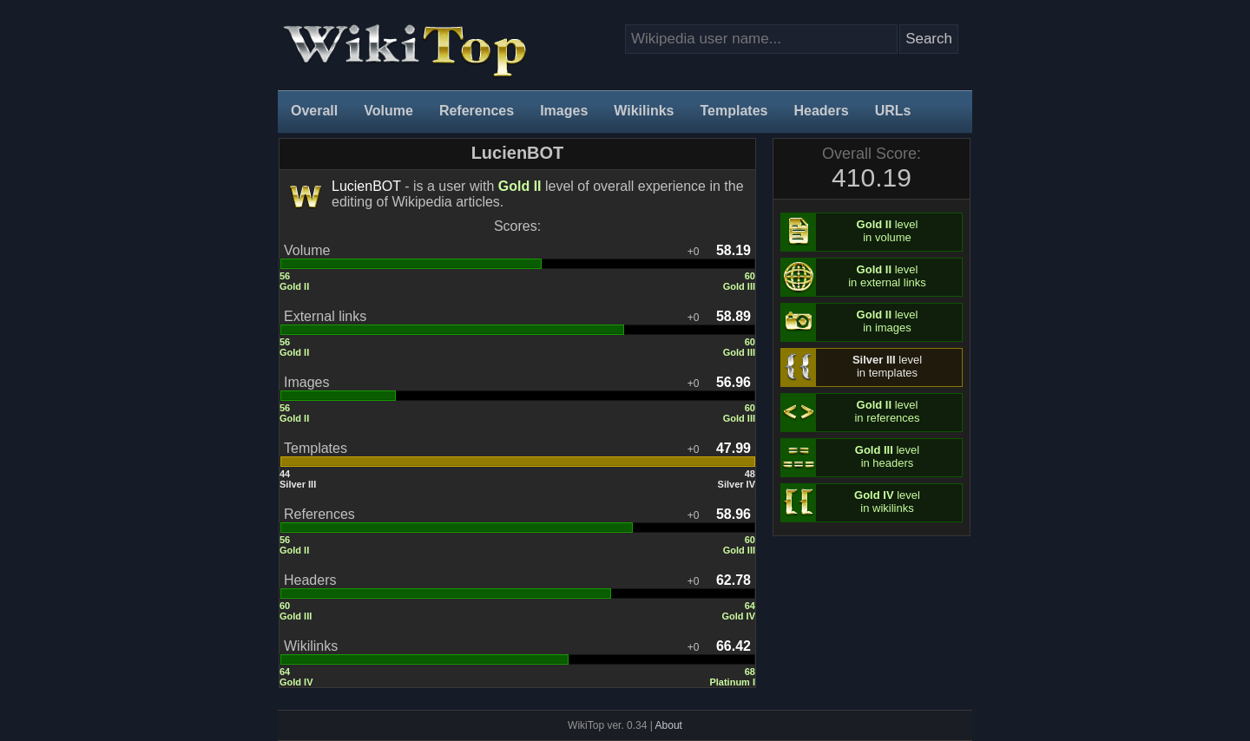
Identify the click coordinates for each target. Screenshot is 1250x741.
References (476, 110)
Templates (734, 110)
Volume (388, 110)
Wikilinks (644, 110)
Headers (820, 110)
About (668, 725)
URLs (893, 110)
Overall (314, 110)
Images (564, 110)
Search (928, 38)
